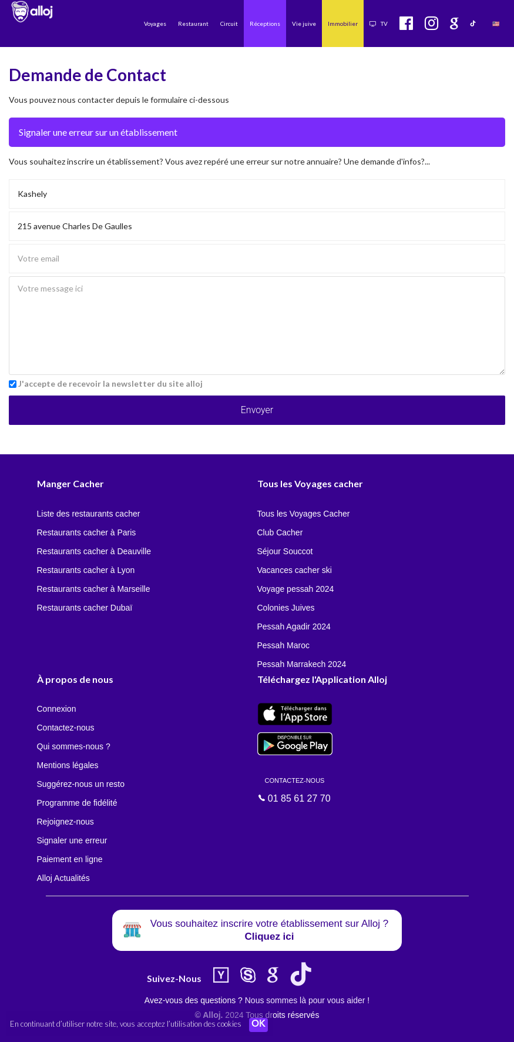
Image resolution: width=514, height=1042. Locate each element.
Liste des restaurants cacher (88, 513)
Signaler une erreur (72, 840)
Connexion (56, 708)
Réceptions (265, 23)
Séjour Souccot (285, 551)
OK (258, 1025)
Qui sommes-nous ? (73, 746)
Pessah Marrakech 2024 (302, 664)
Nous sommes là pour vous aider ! (307, 1000)
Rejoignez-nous (65, 821)
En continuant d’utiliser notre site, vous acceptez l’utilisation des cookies (125, 1024)
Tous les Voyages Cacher (303, 513)
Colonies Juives (286, 607)
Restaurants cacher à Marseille (93, 589)
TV (378, 23)
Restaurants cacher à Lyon (86, 570)
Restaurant (193, 23)
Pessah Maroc (283, 645)
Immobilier (343, 23)
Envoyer (257, 410)
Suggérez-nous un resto (81, 784)
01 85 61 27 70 (294, 789)
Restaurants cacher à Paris (86, 532)
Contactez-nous (66, 727)
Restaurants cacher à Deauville (94, 551)
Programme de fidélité (77, 803)
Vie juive (304, 23)
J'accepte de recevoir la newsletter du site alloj (110, 383)
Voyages (155, 23)
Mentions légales (68, 765)
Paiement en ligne (70, 859)
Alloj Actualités (63, 878)
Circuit (229, 23)
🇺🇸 (495, 23)
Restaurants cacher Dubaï (85, 607)
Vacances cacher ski (294, 570)
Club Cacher (280, 532)
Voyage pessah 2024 (295, 589)
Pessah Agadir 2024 (294, 626)
